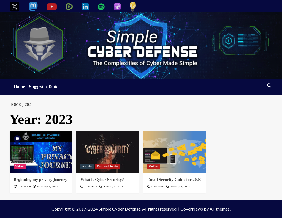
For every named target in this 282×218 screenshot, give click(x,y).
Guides (153, 166)
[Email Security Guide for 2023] (174, 152)
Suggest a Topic (43, 86)
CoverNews (191, 208)
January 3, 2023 (180, 186)
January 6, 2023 (113, 186)
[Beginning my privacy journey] (41, 152)
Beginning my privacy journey (40, 179)
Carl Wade (24, 186)
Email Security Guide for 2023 (174, 179)
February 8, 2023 (47, 186)
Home (19, 86)
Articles (87, 166)
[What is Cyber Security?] (107, 152)
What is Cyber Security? (102, 179)
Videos (19, 166)
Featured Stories (107, 166)
